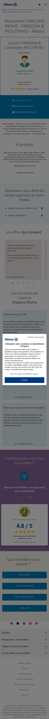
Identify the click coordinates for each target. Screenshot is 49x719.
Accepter (24, 380)
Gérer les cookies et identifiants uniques (24, 374)
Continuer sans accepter (35, 337)
